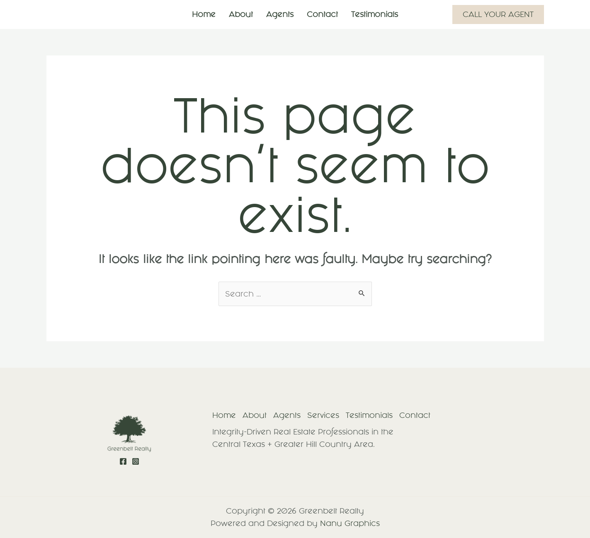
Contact (322, 14)
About (241, 14)
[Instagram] (135, 461)
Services (323, 415)
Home (204, 14)
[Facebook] (123, 461)
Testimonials (374, 14)
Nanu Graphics (350, 523)
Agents (280, 14)
